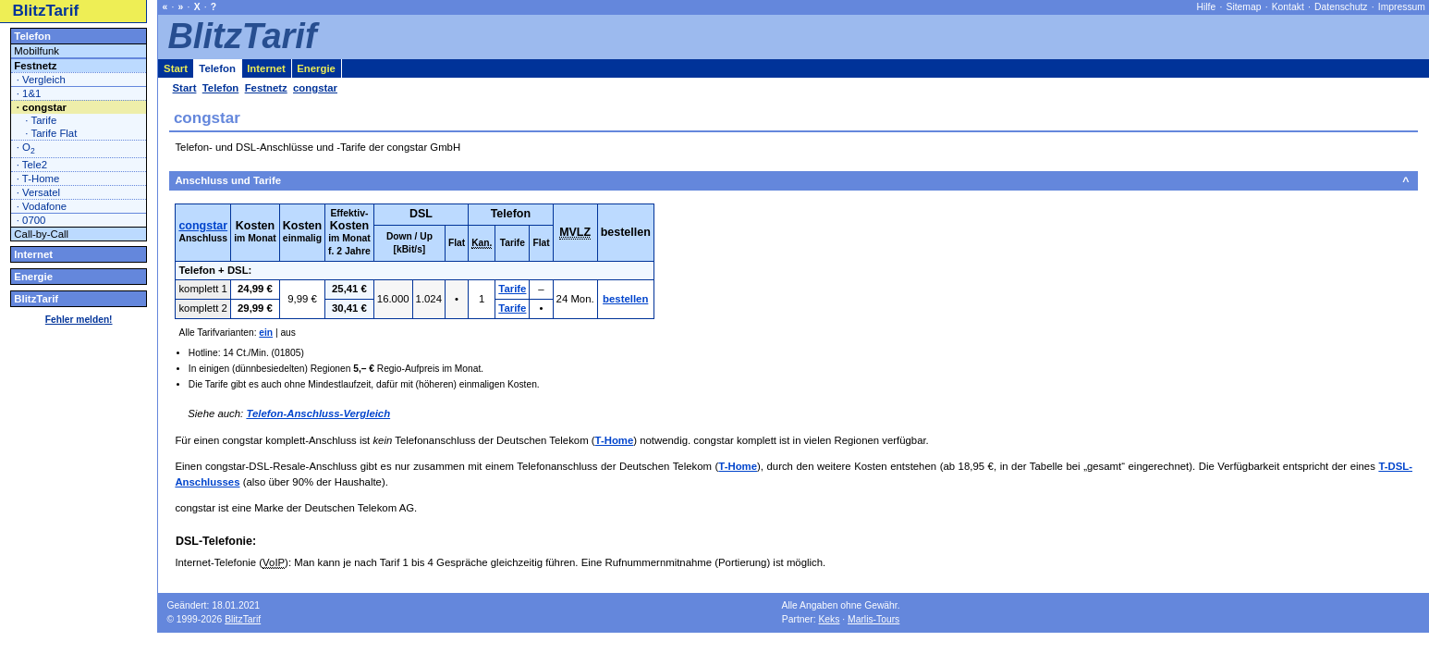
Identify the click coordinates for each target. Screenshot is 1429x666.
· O (26, 148)
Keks (828, 619)
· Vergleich (41, 79)
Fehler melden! (79, 319)
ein (266, 332)
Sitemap (1244, 7)
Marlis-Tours (873, 619)
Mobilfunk (36, 50)
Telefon (32, 36)
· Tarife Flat (51, 133)
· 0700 (31, 220)
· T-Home (38, 178)
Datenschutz (1340, 7)
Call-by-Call (41, 234)
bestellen (625, 298)
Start (176, 68)
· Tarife (40, 120)
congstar (202, 225)
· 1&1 (29, 93)
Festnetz (35, 65)
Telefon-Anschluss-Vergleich (318, 413)
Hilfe (1206, 7)
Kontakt (1288, 7)
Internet (33, 254)
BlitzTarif (46, 10)
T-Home (614, 440)
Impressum (1401, 7)
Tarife (512, 288)
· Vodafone (42, 206)
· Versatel (38, 192)
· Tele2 (32, 164)
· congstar (42, 107)
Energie (33, 276)
